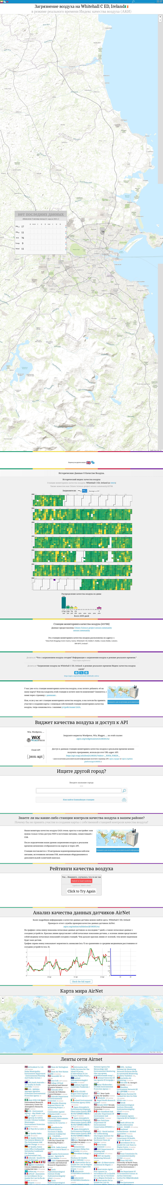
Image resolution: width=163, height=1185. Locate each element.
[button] (102, 230)
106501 (112, 483)
